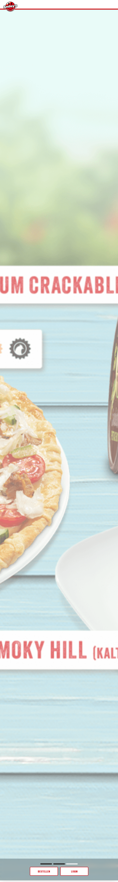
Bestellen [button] (44, 871)
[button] (46, 864)
